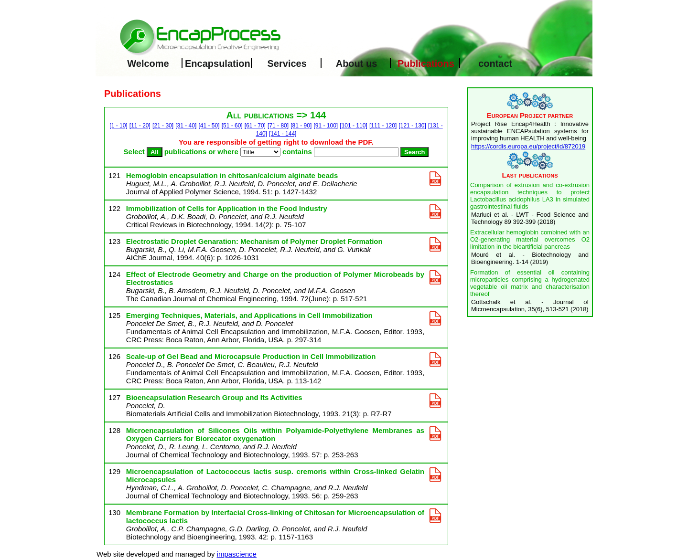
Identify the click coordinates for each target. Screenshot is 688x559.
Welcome (148, 63)
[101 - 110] (353, 125)
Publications (426, 63)
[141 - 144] (282, 133)
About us (356, 63)
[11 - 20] (139, 125)
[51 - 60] (232, 125)
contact (495, 63)
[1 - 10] (118, 125)
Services (287, 63)
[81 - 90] (301, 125)
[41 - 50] (208, 125)
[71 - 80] (278, 125)
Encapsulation (217, 63)
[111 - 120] (383, 125)
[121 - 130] (412, 125)
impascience (237, 554)
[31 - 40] (185, 125)
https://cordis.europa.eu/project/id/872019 (528, 146)
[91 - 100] (325, 125)
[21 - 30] (162, 125)
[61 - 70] (255, 125)
